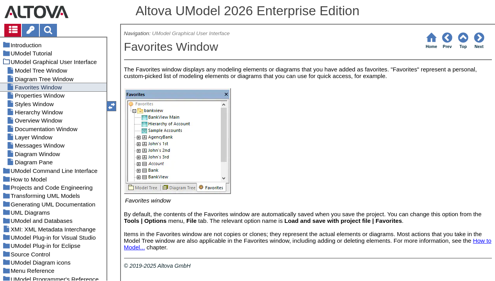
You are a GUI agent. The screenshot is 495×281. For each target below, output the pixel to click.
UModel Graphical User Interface (191, 33)
